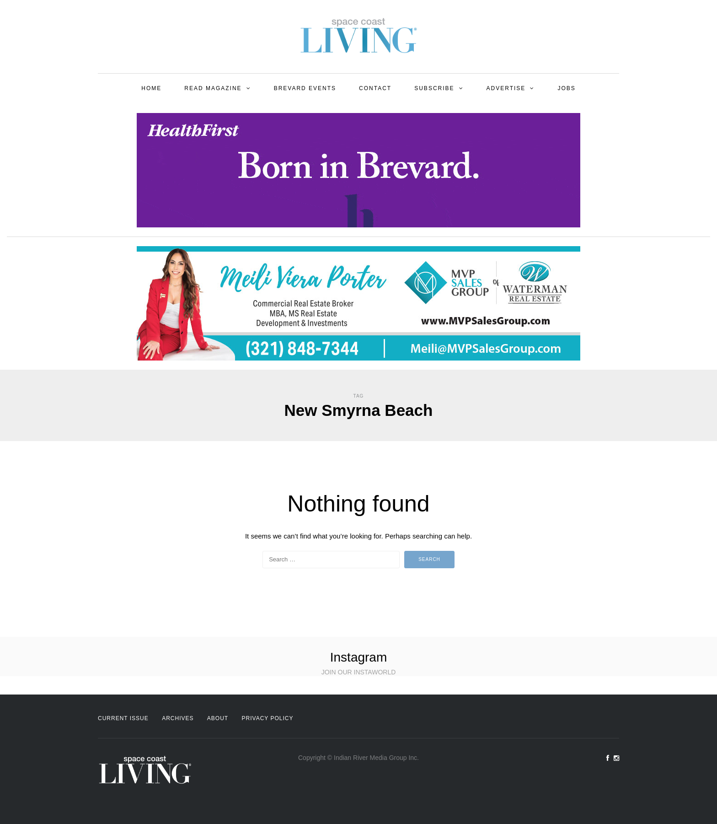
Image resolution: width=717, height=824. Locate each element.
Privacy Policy (268, 718)
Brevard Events (305, 88)
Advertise (506, 88)
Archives (177, 718)
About (217, 718)
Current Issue (123, 718)
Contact (375, 88)
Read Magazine (212, 88)
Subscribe (434, 88)
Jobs (566, 88)
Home (151, 88)
